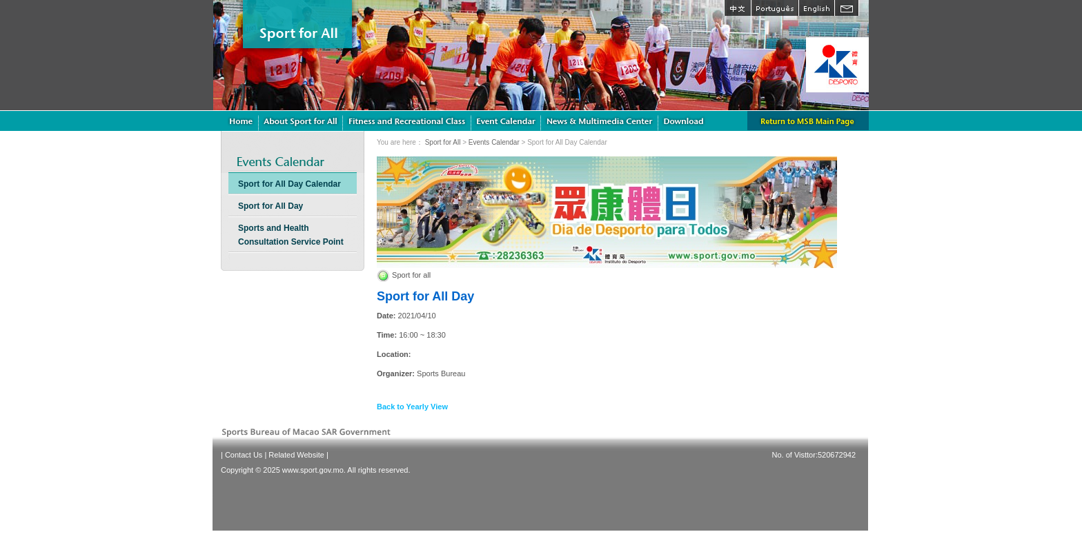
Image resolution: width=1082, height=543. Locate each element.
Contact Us (243, 455)
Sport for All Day (270, 206)
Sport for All (443, 142)
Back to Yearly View (412, 406)
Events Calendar (494, 142)
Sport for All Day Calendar (289, 184)
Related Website (296, 455)
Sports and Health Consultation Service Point (291, 235)
